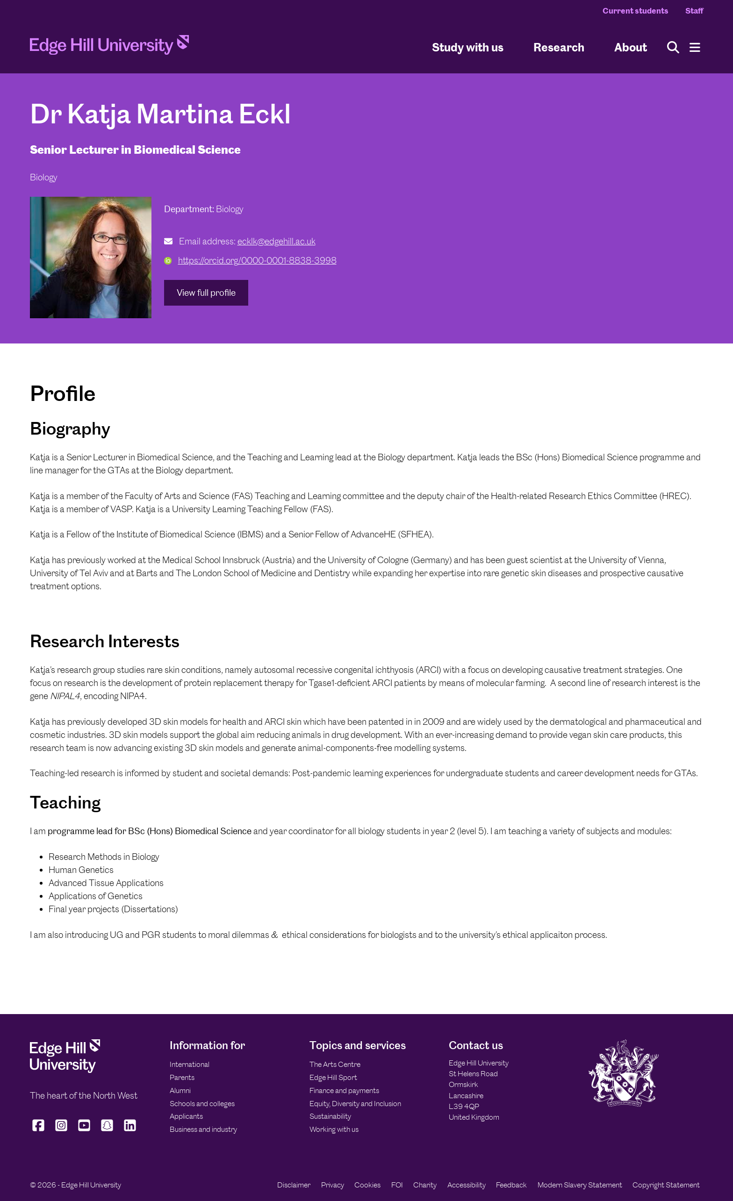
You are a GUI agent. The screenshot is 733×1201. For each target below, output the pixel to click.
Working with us (334, 1129)
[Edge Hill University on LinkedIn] (130, 1130)
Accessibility (466, 1184)
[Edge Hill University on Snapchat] (107, 1130)
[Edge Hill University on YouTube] (84, 1130)
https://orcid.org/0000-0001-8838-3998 (250, 260)
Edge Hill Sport (333, 1077)
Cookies (367, 1184)
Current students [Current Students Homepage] (635, 10)
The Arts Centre (334, 1064)
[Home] (109, 47)
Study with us (467, 47)
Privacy (332, 1184)
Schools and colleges (202, 1103)
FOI (397, 1184)
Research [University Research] (558, 47)
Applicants (186, 1116)
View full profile (206, 292)
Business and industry (203, 1129)
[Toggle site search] (673, 47)
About (630, 47)
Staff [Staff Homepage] (694, 10)
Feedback (511, 1184)
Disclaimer (293, 1184)
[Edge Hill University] (65, 1070)
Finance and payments (344, 1090)
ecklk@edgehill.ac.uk (276, 241)
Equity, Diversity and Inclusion (355, 1103)
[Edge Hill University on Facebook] (39, 1130)
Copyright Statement (666, 1184)
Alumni (180, 1090)
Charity (425, 1184)
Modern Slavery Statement (580, 1184)
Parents (182, 1077)
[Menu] (695, 47)
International (189, 1064)
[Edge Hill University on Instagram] (61, 1130)
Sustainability (330, 1116)
